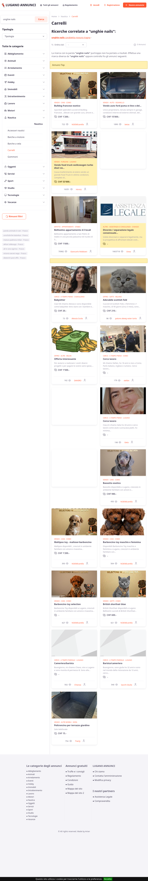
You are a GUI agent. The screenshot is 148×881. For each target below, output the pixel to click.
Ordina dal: (58, 44)
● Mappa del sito (73, 788)
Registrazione (112, 5)
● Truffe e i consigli (74, 771)
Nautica (10, 117)
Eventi (9, 75)
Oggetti (10, 166)
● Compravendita (101, 801)
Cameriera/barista (64, 663)
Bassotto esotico (112, 483)
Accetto (108, 879)
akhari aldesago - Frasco (13, 244)
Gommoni (13, 156)
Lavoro (9, 103)
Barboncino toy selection (67, 604)
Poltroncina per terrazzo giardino (72, 725)
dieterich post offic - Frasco (14, 258)
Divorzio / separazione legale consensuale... (118, 231)
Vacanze (10, 202)
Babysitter (59, 299)
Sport (8, 180)
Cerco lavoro (109, 358)
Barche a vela (14, 143)
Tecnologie (11, 195)
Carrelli (11, 150)
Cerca (41, 19)
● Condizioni (71, 780)
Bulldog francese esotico (67, 105)
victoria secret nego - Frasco (14, 253)
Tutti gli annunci (49, 5)
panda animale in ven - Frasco (15, 231)
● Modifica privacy (102, 780)
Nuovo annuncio (134, 5)
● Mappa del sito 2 (74, 792)
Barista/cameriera (112, 663)
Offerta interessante (65, 358)
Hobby (9, 82)
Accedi (94, 5)
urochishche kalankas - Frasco (15, 235)
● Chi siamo (99, 771)
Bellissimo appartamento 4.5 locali (72, 229)
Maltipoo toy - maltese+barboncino (73, 542)
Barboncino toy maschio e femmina (122, 542)
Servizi (9, 173)
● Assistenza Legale (102, 796)
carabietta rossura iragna (71, 37)
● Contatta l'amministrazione (107, 775)
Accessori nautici (16, 130)
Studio (9, 188)
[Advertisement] (123, 150)
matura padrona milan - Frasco (16, 240)
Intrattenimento (14, 96)
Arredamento (13, 67)
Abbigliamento (13, 53)
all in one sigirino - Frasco (13, 249)
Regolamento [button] (70, 5)
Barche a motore (16, 137)
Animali (10, 60)
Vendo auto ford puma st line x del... (122, 105)
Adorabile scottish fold (115, 299)
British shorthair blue (114, 604)
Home (54, 16)
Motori (9, 110)
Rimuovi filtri (14, 216)
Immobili (10, 89)
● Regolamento (73, 775)
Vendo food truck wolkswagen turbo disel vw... (73, 166)
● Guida (69, 784)
